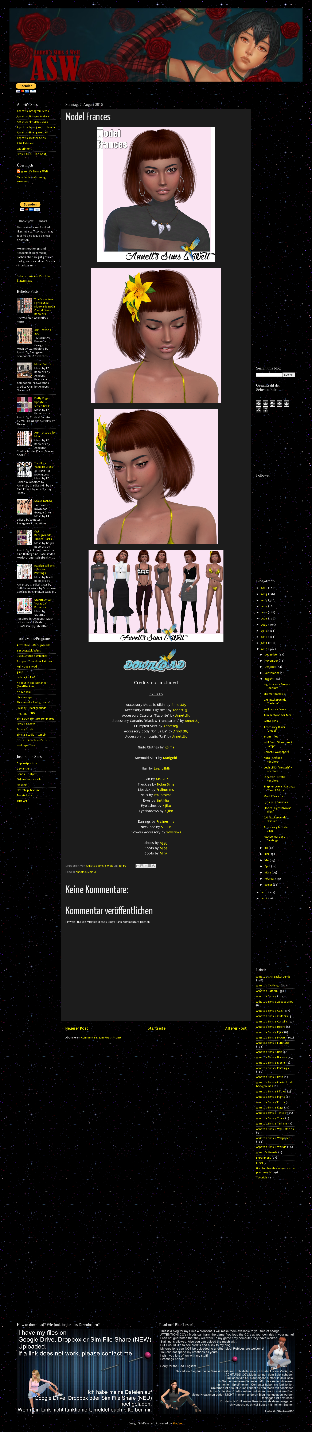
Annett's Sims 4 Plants (270, 1097)
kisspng (22, 785)
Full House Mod (27, 666)
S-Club (166, 827)
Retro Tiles (271, 721)
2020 (264, 624)
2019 (264, 631)
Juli (267, 848)
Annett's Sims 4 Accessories (274, 1001)
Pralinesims (165, 790)
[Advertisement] (275, 164)
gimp (20, 672)
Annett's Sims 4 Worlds (271, 1147)
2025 (264, 594)
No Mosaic (24, 692)
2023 (264, 606)
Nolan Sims (165, 784)
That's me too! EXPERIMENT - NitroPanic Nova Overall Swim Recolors (44, 307)
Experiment (24, 148)
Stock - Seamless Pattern (33, 740)
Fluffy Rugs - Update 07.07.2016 (42, 402)
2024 (264, 600)
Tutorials (262, 1177)
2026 (264, 588)
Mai (267, 860)
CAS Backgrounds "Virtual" (275, 819)
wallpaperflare (26, 745)
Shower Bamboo (274, 694)
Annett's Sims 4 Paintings (272, 1068)
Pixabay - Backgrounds (31, 708)
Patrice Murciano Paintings (274, 838)
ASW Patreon (25, 143)
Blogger (178, 1423)
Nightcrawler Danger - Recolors (278, 686)
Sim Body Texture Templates (35, 718)
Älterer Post (236, 1028)
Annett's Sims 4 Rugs (269, 1107)
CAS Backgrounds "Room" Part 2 (43, 535)
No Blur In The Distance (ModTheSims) (32, 684)
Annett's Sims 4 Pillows (271, 1091)
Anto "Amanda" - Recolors (274, 759)
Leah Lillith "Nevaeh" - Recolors (278, 769)
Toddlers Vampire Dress (43, 465)
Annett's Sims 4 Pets (269, 1077)
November (272, 660)
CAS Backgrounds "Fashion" (275, 701)
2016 (264, 649)
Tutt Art (22, 801)
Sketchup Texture (28, 790)
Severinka (174, 832)
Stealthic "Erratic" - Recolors (276, 778)
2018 (264, 637)
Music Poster (42, 364)
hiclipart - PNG (26, 677)
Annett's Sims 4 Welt (34, 171)
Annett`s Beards (266, 1152)
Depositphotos (27, 763)
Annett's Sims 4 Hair (269, 1052)
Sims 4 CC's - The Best (31, 154)
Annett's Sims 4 (86, 872)
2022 (264, 612)
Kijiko (167, 806)
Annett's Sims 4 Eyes (269, 1032)
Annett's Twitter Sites (31, 138)
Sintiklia (162, 800)
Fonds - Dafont (27, 774)
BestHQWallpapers (29, 650)
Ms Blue (162, 779)
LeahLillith (162, 768)
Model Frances (273, 796)
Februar (270, 878)
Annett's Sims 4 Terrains (272, 1123)
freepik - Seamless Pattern (34, 661)
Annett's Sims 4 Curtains (272, 1021)
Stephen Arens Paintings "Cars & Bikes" (279, 788)
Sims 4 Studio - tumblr (31, 734)
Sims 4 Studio (26, 729)
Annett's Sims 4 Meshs (271, 1062)
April (268, 866)
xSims (169, 747)
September (272, 673)
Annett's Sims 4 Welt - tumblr (36, 127)
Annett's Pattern (267, 991)
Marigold (170, 758)
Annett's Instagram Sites (33, 111)
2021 (264, 618)
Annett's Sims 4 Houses (271, 1057)
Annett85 (178, 705)
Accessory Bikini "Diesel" (274, 728)
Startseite (156, 1028)
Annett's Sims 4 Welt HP (32, 132)
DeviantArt (24, 768)
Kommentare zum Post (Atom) (101, 1037)
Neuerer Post (76, 1028)
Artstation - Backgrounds (33, 645)
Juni (267, 854)
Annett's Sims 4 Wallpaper (273, 1138)
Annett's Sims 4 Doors (270, 1027)
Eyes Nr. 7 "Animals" (276, 802)
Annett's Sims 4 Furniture (272, 1043)
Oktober (271, 667)
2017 (264, 643)
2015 (264, 892)
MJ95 (164, 843)
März (268, 872)
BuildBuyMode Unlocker (32, 656)
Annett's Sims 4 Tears (270, 1118)
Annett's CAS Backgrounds (273, 976)
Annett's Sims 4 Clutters (272, 1016)
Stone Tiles (271, 736)
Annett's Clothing (267, 985)
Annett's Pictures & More (33, 116)
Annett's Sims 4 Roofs (270, 1102)
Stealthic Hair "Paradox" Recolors (42, 603)
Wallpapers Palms (275, 709)
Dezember (272, 654)
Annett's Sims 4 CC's (269, 1011)
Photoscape (25, 697)
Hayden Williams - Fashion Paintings (44, 569)
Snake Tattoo (43, 501)
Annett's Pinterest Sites (32, 122)
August (269, 679)
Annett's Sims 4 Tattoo (271, 1113)
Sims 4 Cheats (26, 724)
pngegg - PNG (26, 713)
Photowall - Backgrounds (33, 702)
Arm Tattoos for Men (278, 715)
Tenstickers (24, 795)
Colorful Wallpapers (276, 752)
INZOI (259, 1163)
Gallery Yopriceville (29, 779)
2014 (264, 898)
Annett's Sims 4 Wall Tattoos (275, 1129)
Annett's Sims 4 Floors (271, 1037)
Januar (269, 885)
